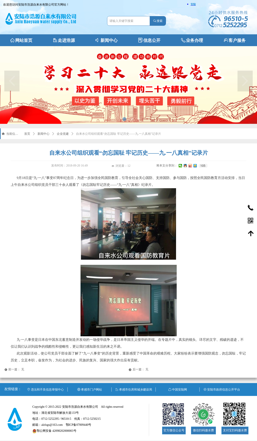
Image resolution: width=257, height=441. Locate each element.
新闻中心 (43, 133)
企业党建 (63, 133)
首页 (27, 133)
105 (202, 165)
